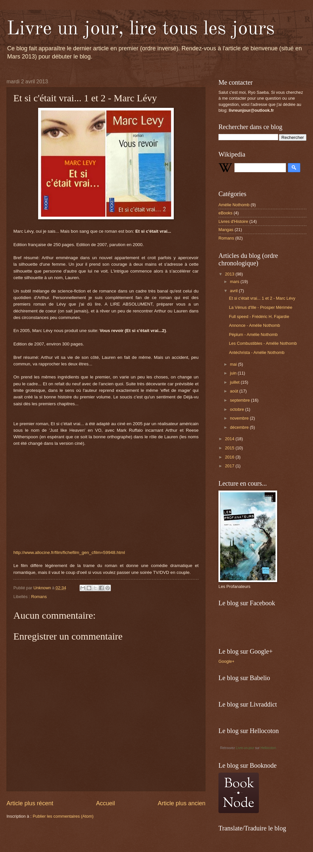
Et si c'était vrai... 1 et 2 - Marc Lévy (262, 298)
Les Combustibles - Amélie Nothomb (263, 343)
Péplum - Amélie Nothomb (253, 334)
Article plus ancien (181, 803)
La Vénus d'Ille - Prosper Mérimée (260, 307)
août (234, 391)
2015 (230, 447)
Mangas (225, 229)
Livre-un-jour (245, 748)
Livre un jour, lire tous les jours (141, 29)
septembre (240, 400)
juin (234, 373)
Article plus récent (30, 803)
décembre (240, 427)
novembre (240, 418)
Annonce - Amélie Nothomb (254, 325)
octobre (237, 409)
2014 (230, 438)
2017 (230, 465)
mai (234, 364)
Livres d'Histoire (233, 221)
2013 (230, 274)
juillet (235, 382)
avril (234, 290)
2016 (230, 457)
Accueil (105, 803)
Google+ (226, 661)
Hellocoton (268, 748)
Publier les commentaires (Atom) (63, 816)
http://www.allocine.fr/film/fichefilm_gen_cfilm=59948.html (69, 552)
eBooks (225, 212)
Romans (39, 596)
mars (235, 281)
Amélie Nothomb (233, 204)
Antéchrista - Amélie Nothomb (256, 352)
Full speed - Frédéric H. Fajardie (259, 316)
